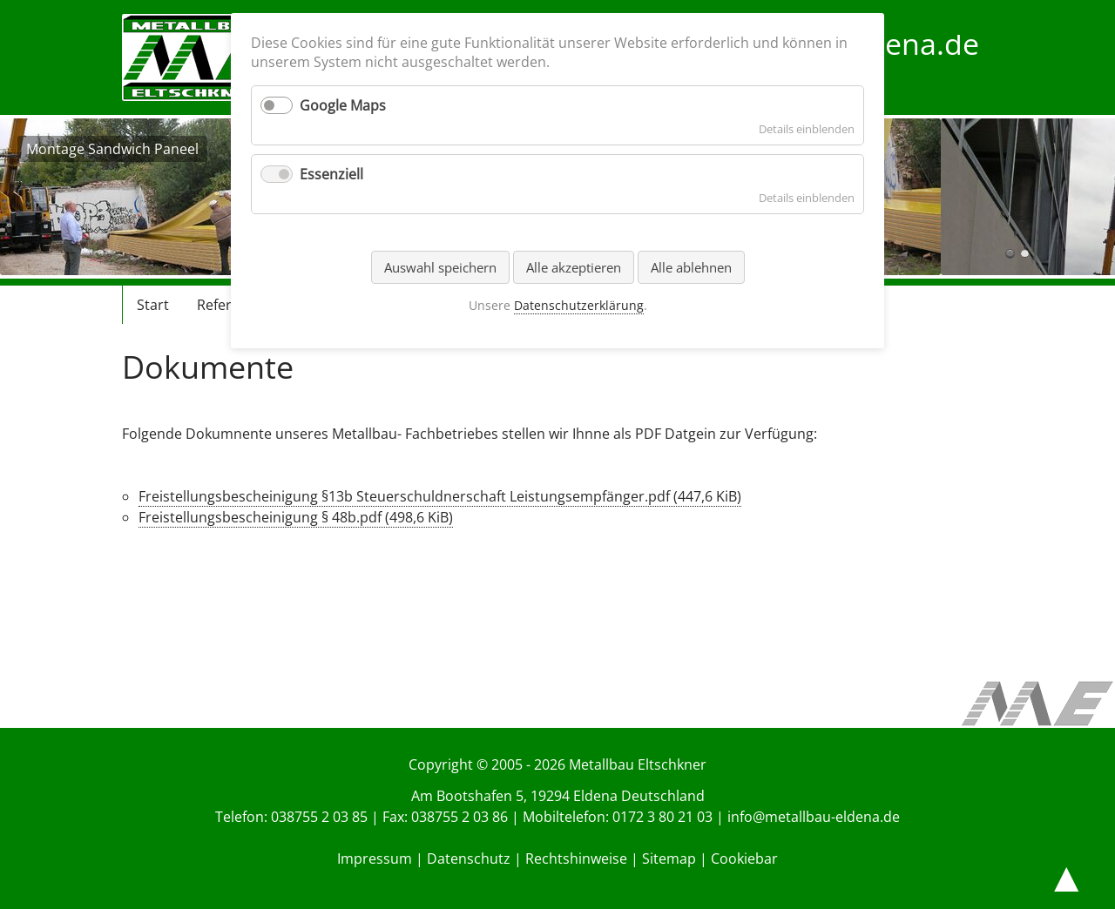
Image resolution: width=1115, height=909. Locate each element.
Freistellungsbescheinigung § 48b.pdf (296, 517)
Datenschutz (468, 858)
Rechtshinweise (576, 858)
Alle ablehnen (691, 267)
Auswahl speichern (440, 267)
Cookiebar (744, 858)
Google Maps (343, 105)
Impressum (374, 858)
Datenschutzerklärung (579, 305)
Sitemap (669, 858)
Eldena (595, 795)
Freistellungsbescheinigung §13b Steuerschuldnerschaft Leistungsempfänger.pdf (440, 496)
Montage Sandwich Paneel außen (1025, 254)
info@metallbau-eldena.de (813, 816)
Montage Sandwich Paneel (1010, 254)
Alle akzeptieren (573, 267)
